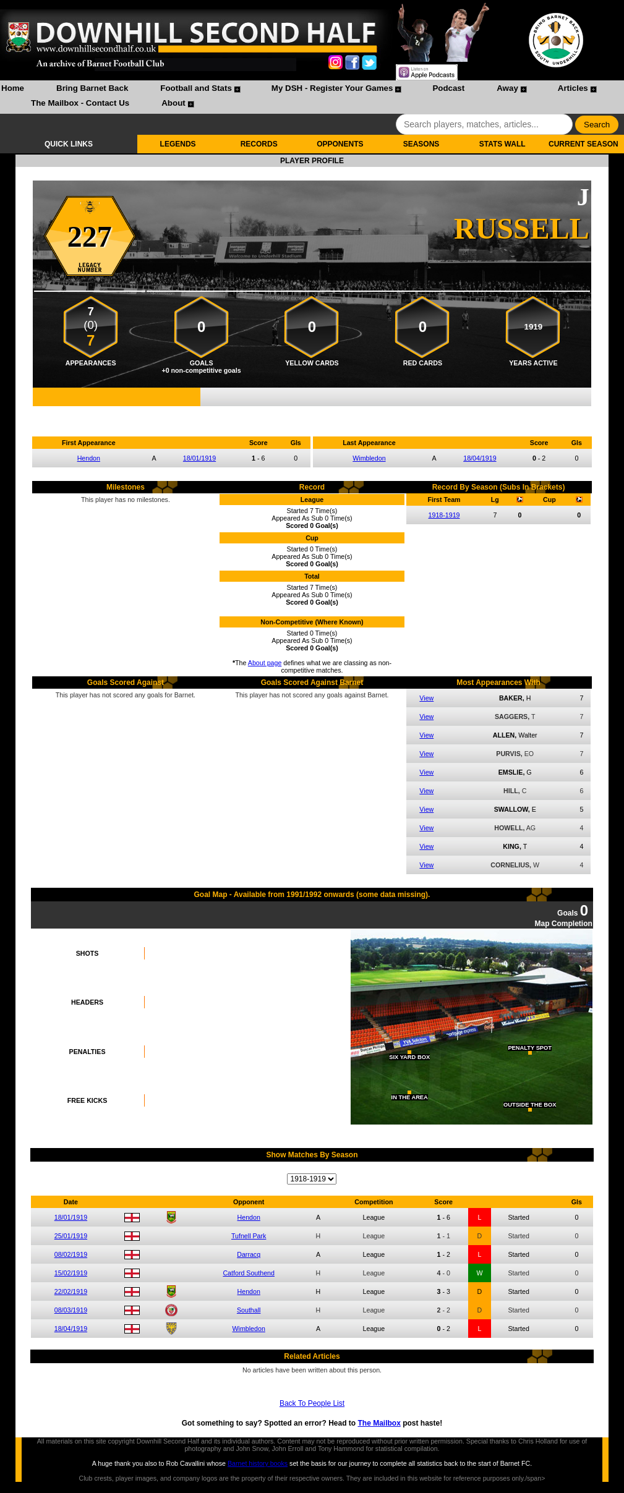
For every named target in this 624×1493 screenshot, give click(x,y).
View (426, 698)
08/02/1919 (70, 1254)
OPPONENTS (340, 144)
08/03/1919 (70, 1310)
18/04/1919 (479, 458)
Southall (249, 1310)
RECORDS (259, 144)
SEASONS (421, 144)
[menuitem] (12, 89)
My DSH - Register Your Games (332, 88)
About (173, 103)
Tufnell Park (248, 1236)
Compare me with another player (311, 413)
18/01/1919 (199, 458)
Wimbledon (369, 458)
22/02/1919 (70, 1291)
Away (507, 88)
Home (12, 88)
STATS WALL (502, 144)
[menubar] (312, 97)
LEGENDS (178, 144)
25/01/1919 (70, 1236)
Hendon (88, 458)
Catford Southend (249, 1273)
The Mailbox (378, 1423)
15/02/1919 (70, 1273)
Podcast (448, 88)
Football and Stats (196, 88)
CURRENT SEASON (583, 144)
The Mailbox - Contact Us (80, 103)
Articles (573, 88)
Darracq (248, 1254)
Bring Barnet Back (92, 88)
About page (265, 662)
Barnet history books (258, 1463)
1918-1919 (444, 515)
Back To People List (312, 1403)
